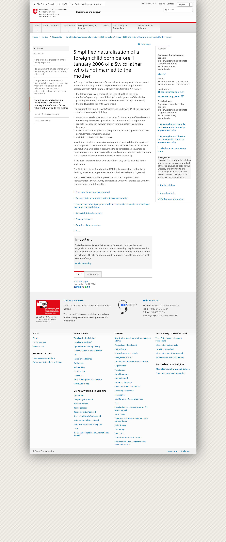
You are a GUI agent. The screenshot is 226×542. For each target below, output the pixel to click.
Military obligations (123, 457)
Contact (161, 48)
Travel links (78, 450)
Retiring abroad (80, 482)
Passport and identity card (126, 420)
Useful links (120, 489)
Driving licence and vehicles (126, 428)
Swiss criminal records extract (127, 461)
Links (78, 274)
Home (35, 37)
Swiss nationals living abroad (86, 495)
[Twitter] (77, 361)
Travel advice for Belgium (85, 413)
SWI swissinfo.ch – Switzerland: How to (97, 338)
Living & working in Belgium (89, 28)
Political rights (121, 424)
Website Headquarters (170, 96)
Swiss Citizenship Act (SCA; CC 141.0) (96, 296)
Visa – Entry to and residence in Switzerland (169, 414)
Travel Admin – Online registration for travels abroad (131, 483)
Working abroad (81, 478)
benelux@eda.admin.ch (172, 92)
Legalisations (120, 440)
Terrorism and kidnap (83, 433)
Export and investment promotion (170, 448)
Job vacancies (38, 421)
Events (35, 413)
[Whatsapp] (86, 361)
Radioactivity (79, 442)
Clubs (76, 503)
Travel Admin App (81, 458)
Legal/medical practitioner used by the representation (131, 494)
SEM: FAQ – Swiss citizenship (92, 286)
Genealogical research (124, 465)
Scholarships (120, 469)
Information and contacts (167, 420)
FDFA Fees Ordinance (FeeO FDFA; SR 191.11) (100, 306)
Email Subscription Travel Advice (88, 454)
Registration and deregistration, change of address (133, 414)
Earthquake (79, 438)
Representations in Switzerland (87, 491)
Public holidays (167, 185)
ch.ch (80, 333)
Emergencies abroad (123, 432)
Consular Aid (79, 446)
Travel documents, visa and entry (88, 425)
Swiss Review (120, 500)
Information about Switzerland (169, 428)
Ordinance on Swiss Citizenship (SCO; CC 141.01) (101, 301)
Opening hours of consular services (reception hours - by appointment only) (172, 127)
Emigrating (78, 470)
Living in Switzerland (165, 424)
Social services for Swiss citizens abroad (131, 436)
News (37, 28)
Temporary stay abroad (83, 474)
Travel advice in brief (83, 417)
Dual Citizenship (83, 263)
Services (106, 28)
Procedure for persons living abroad (93, 192)
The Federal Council (45, 4)
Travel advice (68, 28)
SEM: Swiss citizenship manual (92, 291)
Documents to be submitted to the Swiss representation (102, 198)
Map (162, 74)
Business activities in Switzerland (170, 432)
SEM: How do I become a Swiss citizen (96, 280)
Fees (78, 231)
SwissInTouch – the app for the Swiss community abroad (130, 517)
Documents (93, 274)
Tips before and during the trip (87, 421)
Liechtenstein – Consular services (129, 474)
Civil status (119, 508)
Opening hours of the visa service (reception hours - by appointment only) (171, 139)
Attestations (120, 445)
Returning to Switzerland (85, 487)
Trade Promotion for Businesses (128, 512)
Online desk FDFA (74, 375)
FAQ (75, 429)
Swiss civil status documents (89, 213)
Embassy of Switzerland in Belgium (48, 437)
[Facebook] (75, 361)
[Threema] (83, 361)
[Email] (88, 361)
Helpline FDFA (151, 375)
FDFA (64, 4)
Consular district (168, 193)
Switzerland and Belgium (148, 28)
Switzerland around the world (88, 4)
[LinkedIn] (80, 361)
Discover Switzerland (88, 328)
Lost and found (121, 453)
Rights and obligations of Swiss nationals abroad (91, 508)
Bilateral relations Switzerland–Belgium (173, 444)
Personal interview (84, 219)
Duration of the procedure (88, 225)
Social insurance (122, 449)
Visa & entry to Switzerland (124, 28)
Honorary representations (44, 433)
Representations (51, 28)
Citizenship (57, 37)
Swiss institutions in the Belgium (88, 499)
